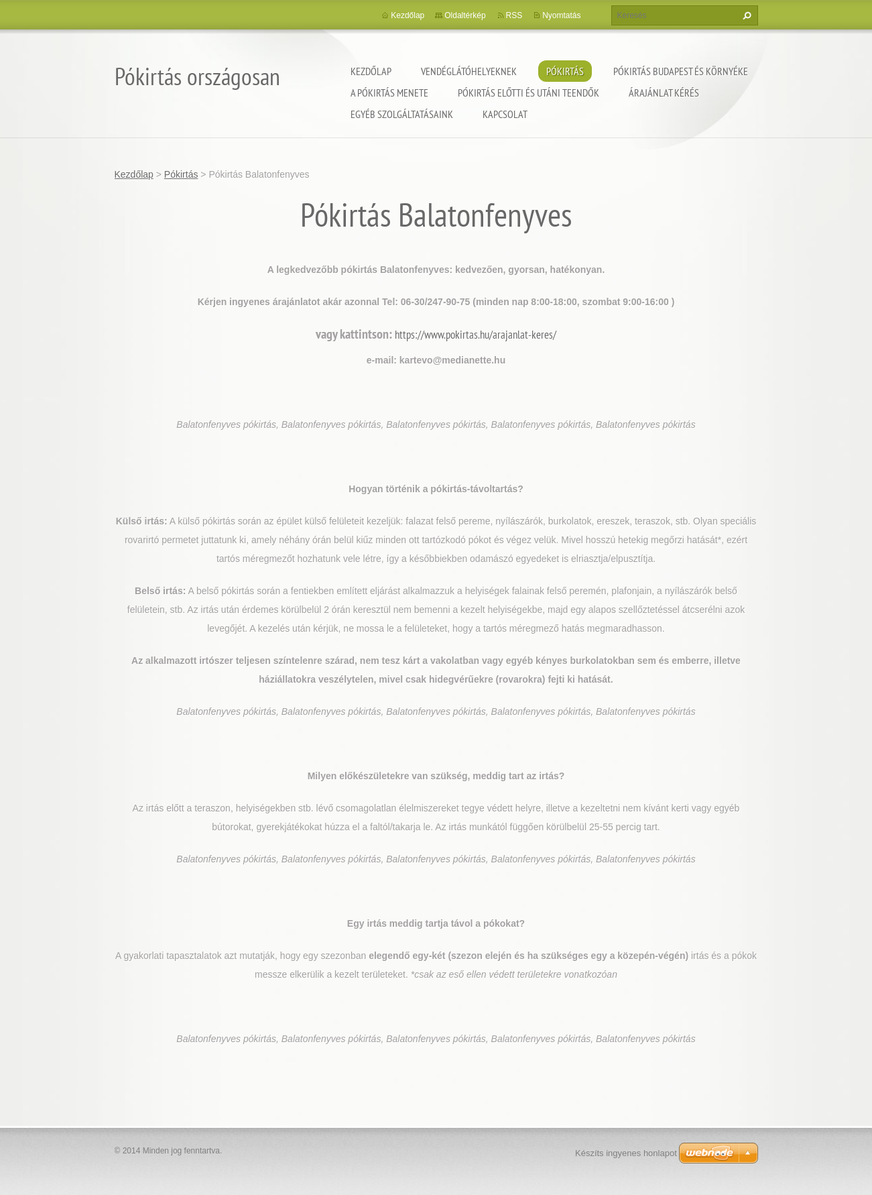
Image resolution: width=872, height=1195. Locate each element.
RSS (514, 15)
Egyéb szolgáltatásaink (402, 114)
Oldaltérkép (464, 15)
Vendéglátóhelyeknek (469, 71)
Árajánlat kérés (664, 92)
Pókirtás (565, 71)
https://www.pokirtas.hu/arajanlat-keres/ (475, 334)
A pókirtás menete (389, 92)
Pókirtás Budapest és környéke (680, 71)
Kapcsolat (505, 114)
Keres (745, 15)
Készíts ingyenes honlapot (626, 1153)
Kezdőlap (371, 71)
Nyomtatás (561, 15)
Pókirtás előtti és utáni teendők (528, 92)
